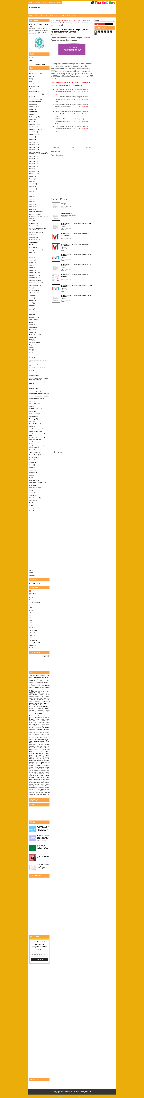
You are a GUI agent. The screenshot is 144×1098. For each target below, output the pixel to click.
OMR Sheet (32, 373)
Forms (45, 2)
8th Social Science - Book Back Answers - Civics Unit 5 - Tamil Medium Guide (76, 275)
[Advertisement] (72, 377)
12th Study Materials (34, 73)
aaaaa (31, 84)
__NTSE (31, 607)
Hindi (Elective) (33, 277)
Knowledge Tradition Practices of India (38, 736)
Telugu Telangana (33, 497)
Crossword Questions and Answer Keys (39, 712)
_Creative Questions (34, 632)
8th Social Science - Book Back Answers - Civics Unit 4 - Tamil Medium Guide (76, 285)
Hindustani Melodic (34, 280)
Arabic (31, 96)
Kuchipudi (32, 314)
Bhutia (31, 114)
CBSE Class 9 (32, 173)
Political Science (33, 413)
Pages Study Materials (35, 398)
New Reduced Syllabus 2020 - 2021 (38, 360)
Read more (68, 206)
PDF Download (33, 403)
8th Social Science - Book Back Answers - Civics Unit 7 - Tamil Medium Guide (76, 255)
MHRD (31, 347)
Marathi (31, 332)
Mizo (30, 350)
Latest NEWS (32, 317)
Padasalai (33, 590)
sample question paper (35, 429)
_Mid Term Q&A (33, 640)
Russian (31, 426)
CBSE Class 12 (33, 149)
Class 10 (31, 184)
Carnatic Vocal (33, 132)
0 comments (54, 34)
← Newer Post (55, 147)
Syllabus (31, 485)
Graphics (31, 260)
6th (68, 15)
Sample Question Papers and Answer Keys (39, 774)
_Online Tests (32, 635)
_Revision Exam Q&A (34, 638)
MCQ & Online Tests (34, 342)
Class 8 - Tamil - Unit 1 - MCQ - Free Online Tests (43, 856)
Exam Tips (32, 247)
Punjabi (31, 421)
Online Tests (32, 375)
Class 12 (31, 189)
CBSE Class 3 (32, 158)
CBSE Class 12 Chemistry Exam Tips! (38, 25)
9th (52, 15)
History (31, 288)
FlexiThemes (54, 1096)
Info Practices (33, 293)
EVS (30, 245)
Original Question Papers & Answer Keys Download (39, 753)
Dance (31, 220)
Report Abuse (34, 583)
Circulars (31, 179)
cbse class (32, 139)
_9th (30, 612)
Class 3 (31, 194)
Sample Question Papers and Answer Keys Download (39, 777)
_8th (30, 615)
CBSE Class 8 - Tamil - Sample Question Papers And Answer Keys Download (43, 838)
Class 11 (31, 186)
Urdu (30, 510)
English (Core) (33, 237)
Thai (30, 503)
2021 (30, 79)
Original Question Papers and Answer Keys (39, 757)
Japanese (32, 295)
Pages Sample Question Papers (37, 396)
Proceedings (32, 416)
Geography (32, 255)
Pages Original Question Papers (68, 21)
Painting (31, 401)
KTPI (30, 312)
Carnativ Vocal (33, 134)
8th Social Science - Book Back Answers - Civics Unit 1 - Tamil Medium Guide (76, 224)
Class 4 (31, 196)
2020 (30, 76)
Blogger (42, 64)
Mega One (32, 345)
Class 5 (31, 199)
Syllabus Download (34, 487)
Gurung (31, 265)
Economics (63, 203)
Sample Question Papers (35, 431)
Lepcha (31, 322)
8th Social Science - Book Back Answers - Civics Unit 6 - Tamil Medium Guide (76, 265)
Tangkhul (31, 492)
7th (63, 15)
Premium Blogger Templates (80, 1096)
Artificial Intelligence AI (35, 101)
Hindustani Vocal (33, 285)
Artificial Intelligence (34, 99)
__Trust (31, 610)
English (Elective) (33, 239)
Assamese (32, 104)
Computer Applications (35, 211)
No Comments (63, 207)
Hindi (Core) (32, 270)
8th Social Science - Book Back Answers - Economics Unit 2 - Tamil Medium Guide (76, 234)
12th (36, 15)
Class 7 (31, 204)
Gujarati (31, 262)
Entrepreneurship (33, 242)
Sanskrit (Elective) (34, 455)
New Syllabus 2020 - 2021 (36, 368)
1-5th (74, 15)
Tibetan (31, 505)
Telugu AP (32, 495)
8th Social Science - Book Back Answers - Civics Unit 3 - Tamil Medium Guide (76, 296)
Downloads (38, 2)
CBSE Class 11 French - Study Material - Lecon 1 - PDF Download (43, 867)
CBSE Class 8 (32, 171)
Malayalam (32, 327)
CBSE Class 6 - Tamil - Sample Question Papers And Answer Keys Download (43, 828)
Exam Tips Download (34, 250)
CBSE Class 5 (32, 163)
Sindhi (31, 467)
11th (41, 15)
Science (31, 460)
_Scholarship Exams (34, 602)
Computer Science (34, 214)
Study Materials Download (36, 482)
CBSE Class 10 (33, 144)
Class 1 (31, 181)
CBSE (30, 137)
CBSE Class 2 (32, 156)
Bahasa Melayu (33, 106)
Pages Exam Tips (33, 386)
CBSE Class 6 (32, 166)
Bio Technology (33, 117)
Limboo (31, 324)
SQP (30, 477)
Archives (109, 24)
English (31, 234)
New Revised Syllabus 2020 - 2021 (38, 364)
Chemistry (32, 176)
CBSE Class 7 (32, 168)
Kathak (31, 303)
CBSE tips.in (34, 7)
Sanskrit (31, 450)
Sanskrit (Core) (33, 452)
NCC (30, 352)
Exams (59, 2)
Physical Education (34, 408)
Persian (31, 406)
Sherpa (31, 465)
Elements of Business (35, 232)
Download (32, 223)
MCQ (30, 340)
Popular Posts (99, 24)
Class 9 (31, 209)
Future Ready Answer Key (67, 213)
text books (32, 500)
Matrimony (52, 2)
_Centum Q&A (33, 630)
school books (33, 457)
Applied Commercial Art (35, 94)
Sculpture (31, 462)
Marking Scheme (33, 334)
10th (45, 15)
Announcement (33, 91)
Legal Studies (33, 319)
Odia (30, 370)
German (31, 257)
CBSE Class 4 (32, 161)
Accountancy (32, 86)
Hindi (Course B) (33, 275)
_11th (30, 625)
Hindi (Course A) (33, 272)
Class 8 (31, 206)
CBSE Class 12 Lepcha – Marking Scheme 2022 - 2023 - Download (38, 152)
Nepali (31, 357)
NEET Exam (32, 355)
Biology (31, 119)
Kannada (31, 298)
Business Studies (33, 124)
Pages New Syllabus (34, 391)
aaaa (30, 81)
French (31, 252)
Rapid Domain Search (93, 1096)
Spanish (31, 475)
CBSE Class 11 (33, 147)
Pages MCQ (32, 388)
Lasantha (69, 1096)
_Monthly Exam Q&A (34, 643)
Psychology (32, 419)
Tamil (30, 490)
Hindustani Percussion (35, 282)
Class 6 (31, 201)
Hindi (30, 267)
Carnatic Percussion (34, 129)
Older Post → (89, 147)
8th (57, 15)
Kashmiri (31, 300)
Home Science (33, 290)
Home (30, 2)
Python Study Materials (35, 424)
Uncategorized (33, 508)
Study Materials (33, 480)
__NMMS (31, 605)
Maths (31, 337)
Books (31, 122)
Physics (31, 411)
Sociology (32, 472)
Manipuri (31, 329)
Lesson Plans (32, 645)
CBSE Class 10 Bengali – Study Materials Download (42, 847)
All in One (31, 89)
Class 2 (31, 191)
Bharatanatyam (33, 111)
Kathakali (31, 305)
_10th (30, 622)
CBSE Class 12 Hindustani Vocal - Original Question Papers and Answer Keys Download (69, 30)
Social (31, 470)
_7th (30, 617)
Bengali (31, 109)
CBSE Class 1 (32, 142)
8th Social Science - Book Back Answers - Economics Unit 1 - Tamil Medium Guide (76, 244)
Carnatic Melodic (33, 127)
